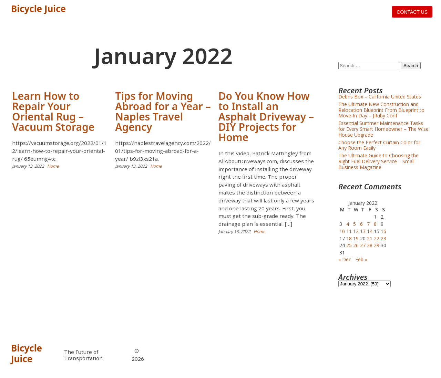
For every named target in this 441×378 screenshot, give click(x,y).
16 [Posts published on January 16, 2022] (383, 231)
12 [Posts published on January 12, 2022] (356, 231)
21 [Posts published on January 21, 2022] (369, 238)
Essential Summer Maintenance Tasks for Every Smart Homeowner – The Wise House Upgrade (383, 129)
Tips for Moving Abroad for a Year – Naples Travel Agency (163, 111)
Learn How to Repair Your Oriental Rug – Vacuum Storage (53, 111)
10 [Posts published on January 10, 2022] (342, 231)
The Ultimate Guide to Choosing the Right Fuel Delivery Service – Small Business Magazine (378, 161)
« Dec (344, 259)
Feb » (361, 259)
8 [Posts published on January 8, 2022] (375, 224)
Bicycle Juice (38, 8)
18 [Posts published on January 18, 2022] (349, 238)
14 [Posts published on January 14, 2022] (369, 231)
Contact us (412, 12)
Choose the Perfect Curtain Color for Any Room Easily (379, 145)
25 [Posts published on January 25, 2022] (349, 245)
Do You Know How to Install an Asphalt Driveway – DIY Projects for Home (266, 116)
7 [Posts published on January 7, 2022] (368, 224)
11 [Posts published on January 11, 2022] (349, 231)
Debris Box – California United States (379, 96)
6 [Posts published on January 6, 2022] (361, 224)
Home (53, 166)
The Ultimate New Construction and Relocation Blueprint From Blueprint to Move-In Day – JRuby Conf (381, 110)
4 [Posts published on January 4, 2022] (347, 224)
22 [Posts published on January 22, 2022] (376, 238)
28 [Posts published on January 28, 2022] (369, 245)
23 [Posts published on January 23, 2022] (383, 238)
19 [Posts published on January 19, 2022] (356, 238)
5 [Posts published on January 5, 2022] (354, 224)
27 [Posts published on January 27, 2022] (363, 245)
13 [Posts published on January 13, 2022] (363, 231)
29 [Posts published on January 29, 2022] (376, 245)
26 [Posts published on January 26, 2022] (356, 245)
